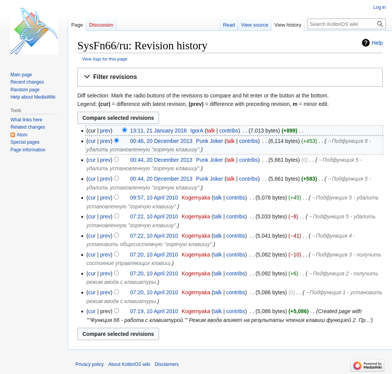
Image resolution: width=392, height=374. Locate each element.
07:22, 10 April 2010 (154, 216)
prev (105, 130)
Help (377, 43)
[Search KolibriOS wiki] (346, 23)
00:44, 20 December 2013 (161, 160)
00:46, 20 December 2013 (161, 141)
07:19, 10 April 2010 (154, 311)
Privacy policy (89, 364)
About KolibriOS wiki (129, 364)
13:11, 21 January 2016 (158, 130)
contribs (228, 130)
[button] (230, 77)
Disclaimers (167, 364)
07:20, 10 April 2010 (154, 255)
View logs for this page (104, 58)
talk (210, 130)
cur (91, 141)
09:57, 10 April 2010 (154, 198)
